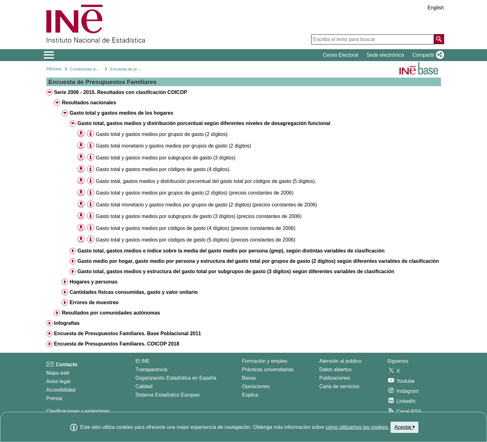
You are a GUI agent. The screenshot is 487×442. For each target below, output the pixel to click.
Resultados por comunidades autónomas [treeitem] (111, 312)
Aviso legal (58, 381)
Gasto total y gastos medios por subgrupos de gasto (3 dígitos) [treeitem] (166, 157)
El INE (143, 361)
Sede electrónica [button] (385, 55)
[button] (427, 55)
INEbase (54, 68)
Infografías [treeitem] (67, 323)
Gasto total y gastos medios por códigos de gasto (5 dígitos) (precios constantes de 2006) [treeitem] (195, 239)
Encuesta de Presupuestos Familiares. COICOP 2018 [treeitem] (116, 343)
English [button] (435, 7)
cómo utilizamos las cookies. (357, 427)
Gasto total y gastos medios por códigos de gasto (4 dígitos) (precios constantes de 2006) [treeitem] (195, 228)
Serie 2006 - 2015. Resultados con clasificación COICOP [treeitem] (120, 92)
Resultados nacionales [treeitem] (89, 102)
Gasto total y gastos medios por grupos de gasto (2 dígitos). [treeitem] (162, 134)
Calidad (144, 386)
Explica (250, 395)
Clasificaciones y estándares (78, 411)
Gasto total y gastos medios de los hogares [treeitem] (121, 113)
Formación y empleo (265, 361)
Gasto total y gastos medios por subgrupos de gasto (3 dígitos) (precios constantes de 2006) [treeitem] (198, 216)
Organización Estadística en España (176, 378)
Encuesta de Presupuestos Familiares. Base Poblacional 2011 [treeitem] (127, 333)
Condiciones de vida (88, 69)
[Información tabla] (91, 134)
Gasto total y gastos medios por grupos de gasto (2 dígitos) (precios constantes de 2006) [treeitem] (194, 192)
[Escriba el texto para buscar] (372, 39)
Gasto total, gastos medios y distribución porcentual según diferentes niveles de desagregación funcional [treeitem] (203, 123)
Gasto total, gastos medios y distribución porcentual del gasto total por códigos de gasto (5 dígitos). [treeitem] (206, 181)
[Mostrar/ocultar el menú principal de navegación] (49, 55)
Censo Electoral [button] (340, 55)
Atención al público (340, 361)
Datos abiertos (335, 369)
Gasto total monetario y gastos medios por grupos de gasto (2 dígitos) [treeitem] (173, 145)
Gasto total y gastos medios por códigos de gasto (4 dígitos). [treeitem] (163, 169)
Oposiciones (256, 386)
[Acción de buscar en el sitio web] (439, 39)
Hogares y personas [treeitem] (93, 281)
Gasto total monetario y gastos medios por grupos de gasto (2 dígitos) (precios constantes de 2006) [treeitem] (206, 204)
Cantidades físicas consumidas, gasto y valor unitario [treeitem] (134, 292)
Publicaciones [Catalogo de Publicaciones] (334, 378)
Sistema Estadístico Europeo (168, 395)
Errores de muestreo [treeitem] (94, 302)
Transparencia (152, 369)
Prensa (54, 398)
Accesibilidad (60, 390)
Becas (249, 378)
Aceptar (404, 427)
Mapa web (58, 373)
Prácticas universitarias (268, 369)
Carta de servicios (339, 386)
